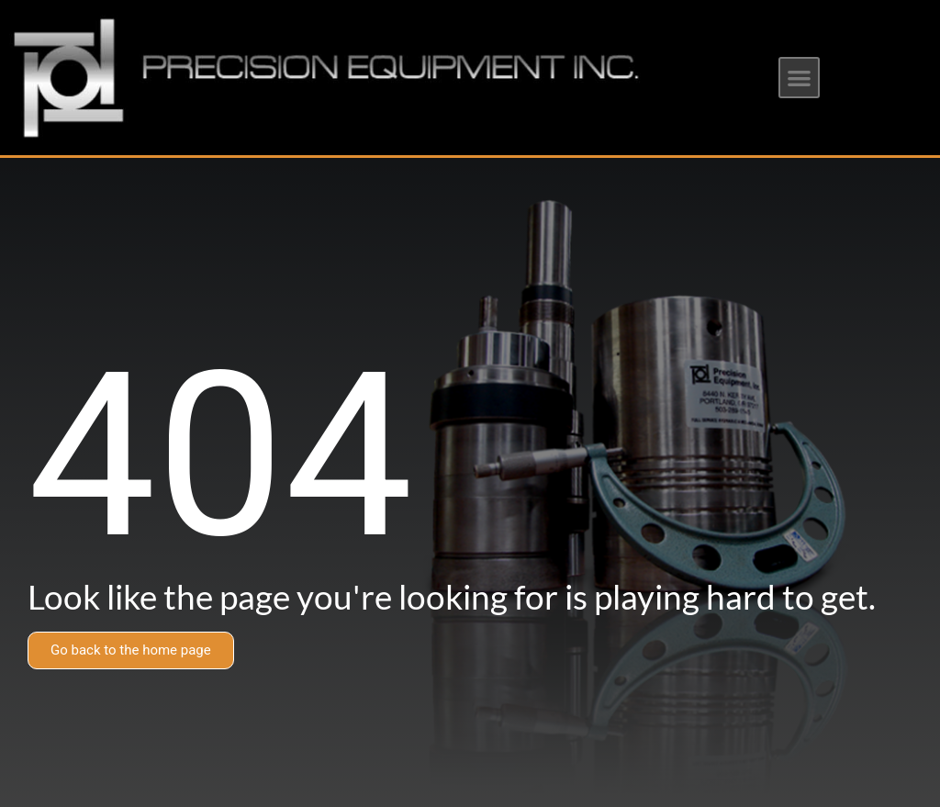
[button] (799, 77)
